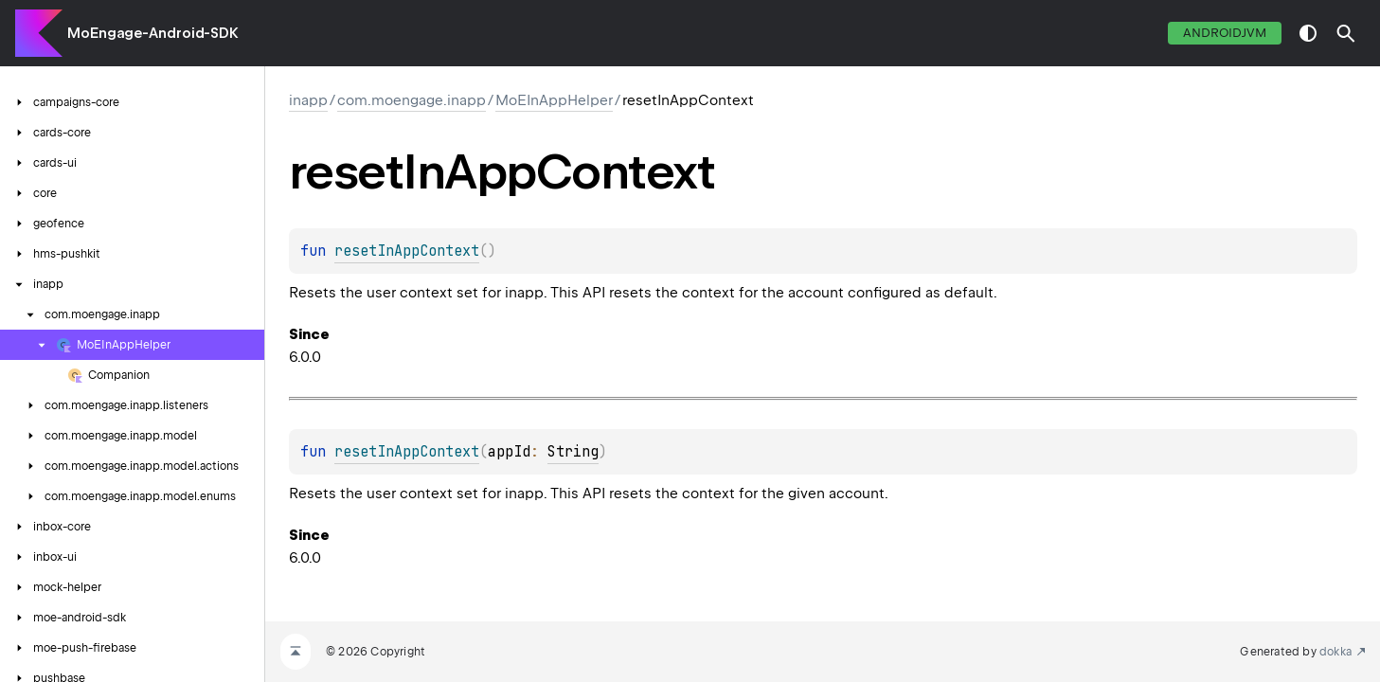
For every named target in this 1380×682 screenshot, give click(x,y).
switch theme (1308, 33)
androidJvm (1224, 33)
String (573, 451)
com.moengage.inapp (411, 100)
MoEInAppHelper (554, 100)
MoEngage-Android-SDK (153, 33)
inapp (308, 100)
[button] (1346, 33)
